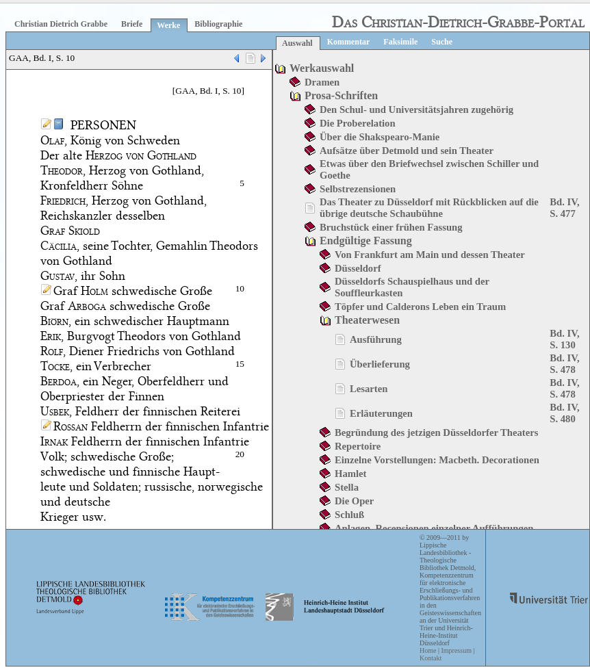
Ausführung (376, 339)
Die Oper (354, 500)
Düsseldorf (358, 268)
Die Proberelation (358, 123)
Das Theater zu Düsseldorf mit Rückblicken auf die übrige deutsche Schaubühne (429, 207)
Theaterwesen (367, 320)
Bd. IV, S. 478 (564, 363)
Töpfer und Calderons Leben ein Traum (420, 306)
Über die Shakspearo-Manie (379, 136)
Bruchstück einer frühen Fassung (391, 227)
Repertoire (358, 446)
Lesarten (368, 388)
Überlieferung (380, 364)
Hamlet (350, 473)
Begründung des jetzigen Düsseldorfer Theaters (436, 432)
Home (428, 650)
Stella (347, 487)
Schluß (349, 514)
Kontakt (430, 658)
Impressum (456, 650)
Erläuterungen (381, 413)
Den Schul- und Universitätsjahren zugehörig (416, 109)
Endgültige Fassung (366, 240)
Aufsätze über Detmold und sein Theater (406, 150)
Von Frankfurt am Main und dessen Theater (430, 254)
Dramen (322, 82)
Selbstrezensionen (358, 188)
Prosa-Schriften (341, 95)
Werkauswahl (322, 68)
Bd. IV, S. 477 (564, 207)
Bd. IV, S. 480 (564, 413)
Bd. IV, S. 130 (564, 339)
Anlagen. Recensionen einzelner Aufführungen (434, 528)
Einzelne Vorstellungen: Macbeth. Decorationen (437, 459)
